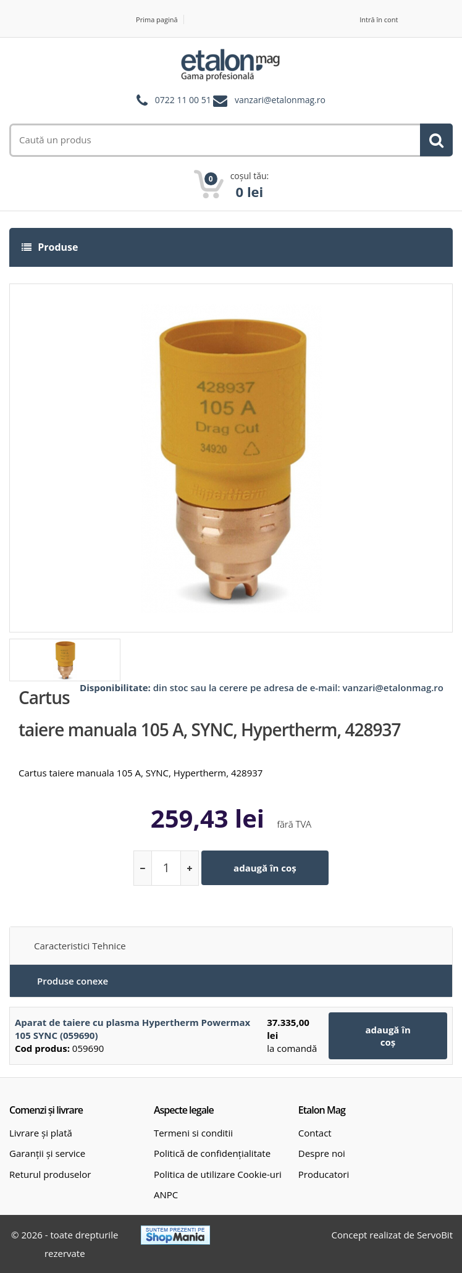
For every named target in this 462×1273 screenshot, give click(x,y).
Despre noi (321, 1153)
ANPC (166, 1194)
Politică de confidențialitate (212, 1153)
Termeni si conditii (193, 1133)
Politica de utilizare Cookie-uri (218, 1174)
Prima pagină (157, 19)
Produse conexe (72, 981)
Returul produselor (50, 1174)
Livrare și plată (40, 1133)
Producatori (323, 1174)
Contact (315, 1133)
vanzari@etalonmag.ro (280, 100)
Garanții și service (47, 1153)
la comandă (292, 1048)
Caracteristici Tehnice (80, 945)
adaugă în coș (264, 868)
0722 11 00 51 (183, 100)
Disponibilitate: (115, 687)
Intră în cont (378, 19)
